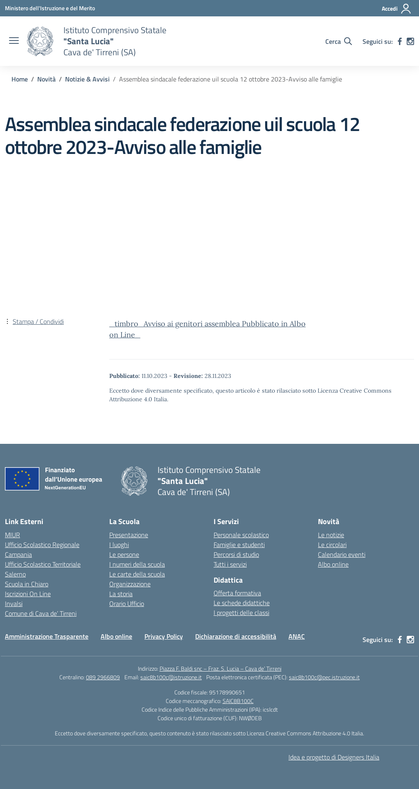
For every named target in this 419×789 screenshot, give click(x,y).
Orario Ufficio (126, 603)
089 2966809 (103, 677)
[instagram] (410, 41)
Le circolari (332, 544)
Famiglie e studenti (239, 544)
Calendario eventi (341, 554)
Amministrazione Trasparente (46, 636)
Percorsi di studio (236, 554)
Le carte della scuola (137, 574)
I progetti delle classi (241, 612)
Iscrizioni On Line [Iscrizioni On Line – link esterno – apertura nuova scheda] (28, 594)
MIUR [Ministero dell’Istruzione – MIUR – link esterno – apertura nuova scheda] (12, 535)
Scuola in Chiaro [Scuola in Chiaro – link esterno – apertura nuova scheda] (26, 584)
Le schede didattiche (242, 603)
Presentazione (128, 535)
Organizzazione (130, 584)
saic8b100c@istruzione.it (171, 677)
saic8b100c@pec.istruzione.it (324, 677)
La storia (121, 594)
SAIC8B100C (238, 700)
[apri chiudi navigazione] (14, 41)
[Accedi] (396, 8)
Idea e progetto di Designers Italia (333, 757)
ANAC (296, 636)
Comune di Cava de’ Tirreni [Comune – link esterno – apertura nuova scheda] (41, 613)
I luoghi (119, 544)
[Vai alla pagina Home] (19, 79)
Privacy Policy (163, 636)
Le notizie (331, 535)
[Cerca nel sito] (338, 41)
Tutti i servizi (230, 564)
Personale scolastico (241, 535)
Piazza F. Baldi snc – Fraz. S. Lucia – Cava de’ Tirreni (221, 668)
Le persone (124, 554)
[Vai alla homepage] (40, 41)
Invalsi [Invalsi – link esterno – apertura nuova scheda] (14, 603)
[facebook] (399, 41)
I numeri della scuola (137, 564)
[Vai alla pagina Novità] (46, 79)
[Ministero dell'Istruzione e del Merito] (50, 8)
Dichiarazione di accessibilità (235, 636)
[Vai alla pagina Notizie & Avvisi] (87, 79)
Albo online (333, 564)
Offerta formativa (237, 593)
